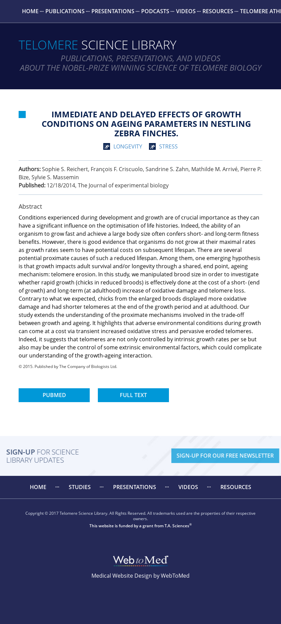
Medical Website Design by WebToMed (140, 575)
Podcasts (155, 11)
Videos (186, 11)
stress (168, 146)
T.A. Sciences (177, 526)
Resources (217, 11)
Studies (80, 487)
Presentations (112, 11)
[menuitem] (30, 11)
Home (30, 11)
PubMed (54, 395)
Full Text (133, 395)
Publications (65, 11)
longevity (127, 146)
